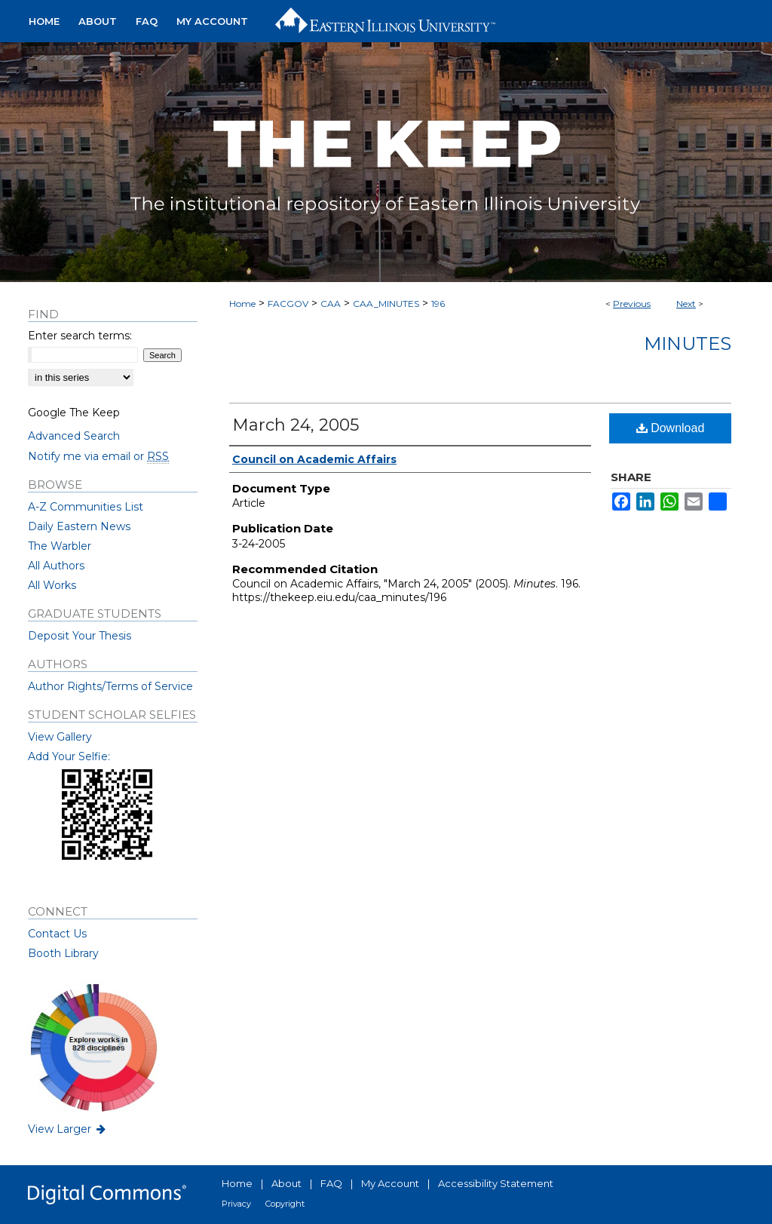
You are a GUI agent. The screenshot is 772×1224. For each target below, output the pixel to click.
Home (242, 303)
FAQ (331, 1183)
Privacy (236, 1203)
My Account (390, 1183)
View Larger (68, 1129)
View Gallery (60, 737)
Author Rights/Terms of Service (110, 686)
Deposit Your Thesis (79, 636)
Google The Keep (74, 412)
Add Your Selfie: (69, 756)
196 (438, 303)
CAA (330, 303)
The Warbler (59, 546)
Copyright (285, 1203)
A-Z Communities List (85, 507)
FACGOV (288, 303)
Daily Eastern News (79, 526)
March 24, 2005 (295, 425)
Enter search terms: (80, 335)
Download (670, 428)
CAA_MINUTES (386, 303)
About (286, 1183)
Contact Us (57, 933)
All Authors (56, 565)
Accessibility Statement (495, 1183)
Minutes (687, 343)
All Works (52, 585)
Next (686, 303)
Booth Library (63, 953)
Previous (632, 303)
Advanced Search (74, 436)
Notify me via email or (98, 456)
